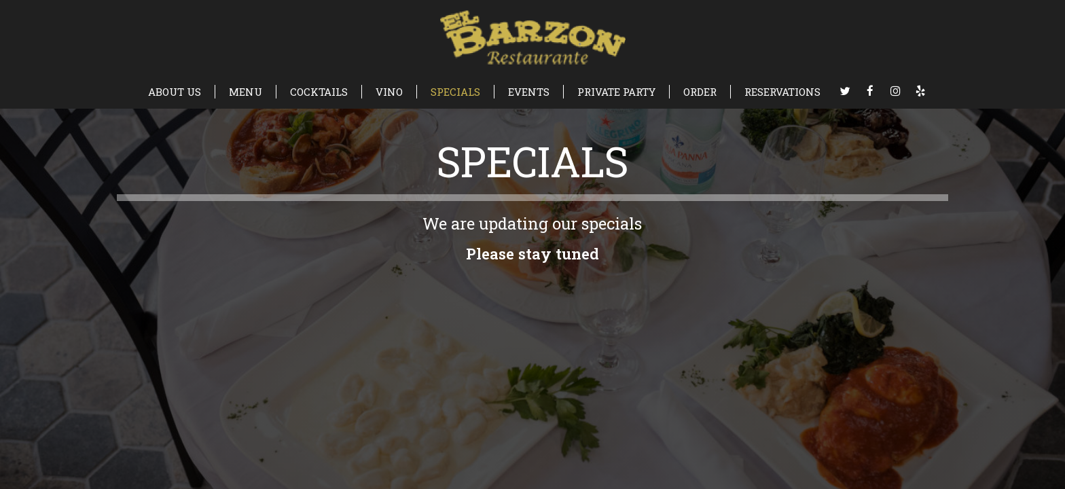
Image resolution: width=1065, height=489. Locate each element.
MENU (245, 91)
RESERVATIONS (782, 91)
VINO (389, 91)
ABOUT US (174, 91)
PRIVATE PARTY (616, 91)
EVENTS (528, 91)
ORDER (700, 91)
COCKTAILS (319, 91)
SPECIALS (455, 91)
